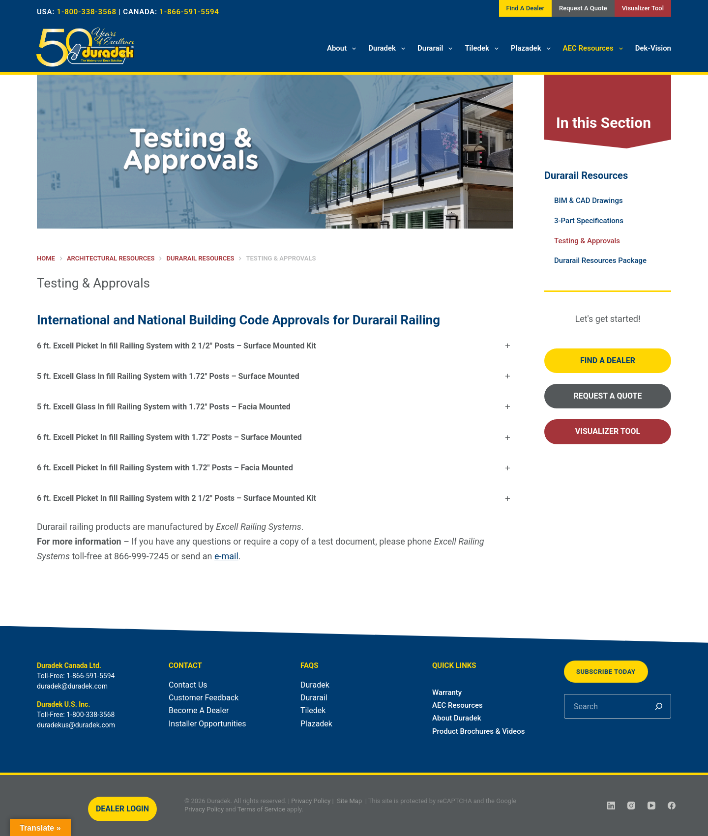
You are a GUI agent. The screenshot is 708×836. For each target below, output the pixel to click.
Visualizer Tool (643, 8)
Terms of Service (261, 809)
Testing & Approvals (587, 240)
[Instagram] (631, 805)
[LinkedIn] (611, 805)
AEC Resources (595, 49)
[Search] (659, 706)
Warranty (447, 692)
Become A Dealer (199, 710)
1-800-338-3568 (87, 11)
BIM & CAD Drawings (588, 200)
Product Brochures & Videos (478, 731)
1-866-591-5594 (189, 11)
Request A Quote (583, 8)
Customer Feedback (203, 697)
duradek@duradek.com (72, 686)
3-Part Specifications (588, 220)
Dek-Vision (653, 48)
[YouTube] (651, 805)
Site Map (349, 801)
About (343, 49)
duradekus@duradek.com (76, 725)
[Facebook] (672, 805)
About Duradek (456, 718)
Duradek (388, 49)
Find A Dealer (525, 8)
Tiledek (483, 49)
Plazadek (533, 49)
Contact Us (188, 685)
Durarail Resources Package (600, 260)
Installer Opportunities (207, 723)
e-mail (226, 556)
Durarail (436, 49)
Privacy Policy (310, 801)
